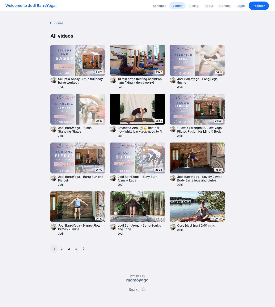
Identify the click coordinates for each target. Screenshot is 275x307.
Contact (225, 6)
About (209, 6)
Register (259, 6)
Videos (177, 6)
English (137, 289)
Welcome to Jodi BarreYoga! (31, 5)
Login (241, 6)
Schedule (159, 6)
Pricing (193, 6)
